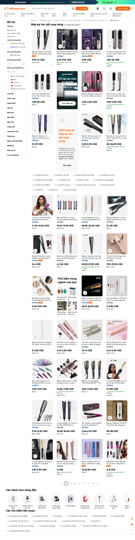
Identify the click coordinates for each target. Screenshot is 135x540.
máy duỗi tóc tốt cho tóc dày (77, 516)
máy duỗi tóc (38, 190)
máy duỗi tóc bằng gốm (46, 526)
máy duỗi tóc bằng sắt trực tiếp (18, 531)
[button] (73, 8)
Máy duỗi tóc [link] (114, 20)
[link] (132, 519)
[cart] (104, 9)
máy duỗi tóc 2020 (82, 180)
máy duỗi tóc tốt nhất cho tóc (17, 521)
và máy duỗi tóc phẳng (68, 526)
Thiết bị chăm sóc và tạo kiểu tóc (95, 20)
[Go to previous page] (62, 483)
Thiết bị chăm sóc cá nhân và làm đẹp (67, 20)
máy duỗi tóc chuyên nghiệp (43, 180)
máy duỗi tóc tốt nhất (61, 175)
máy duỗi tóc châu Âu (63, 185)
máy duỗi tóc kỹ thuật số (41, 185)
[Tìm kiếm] (81, 8)
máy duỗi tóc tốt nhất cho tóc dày (44, 521)
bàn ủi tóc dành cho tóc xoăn (85, 185)
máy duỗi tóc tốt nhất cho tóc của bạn (20, 526)
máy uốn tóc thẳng (69, 190)
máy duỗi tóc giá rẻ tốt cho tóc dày (73, 521)
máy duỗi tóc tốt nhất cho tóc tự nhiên (93, 526)
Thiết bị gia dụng (45, 20)
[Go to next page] (98, 483)
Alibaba (33, 20)
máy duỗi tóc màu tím (41, 175)
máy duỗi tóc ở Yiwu (98, 516)
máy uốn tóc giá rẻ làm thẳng (83, 175)
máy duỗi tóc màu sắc (106, 175)
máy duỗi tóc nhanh (107, 185)
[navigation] (17, 252)
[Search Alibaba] (51, 8)
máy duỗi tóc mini (63, 180)
